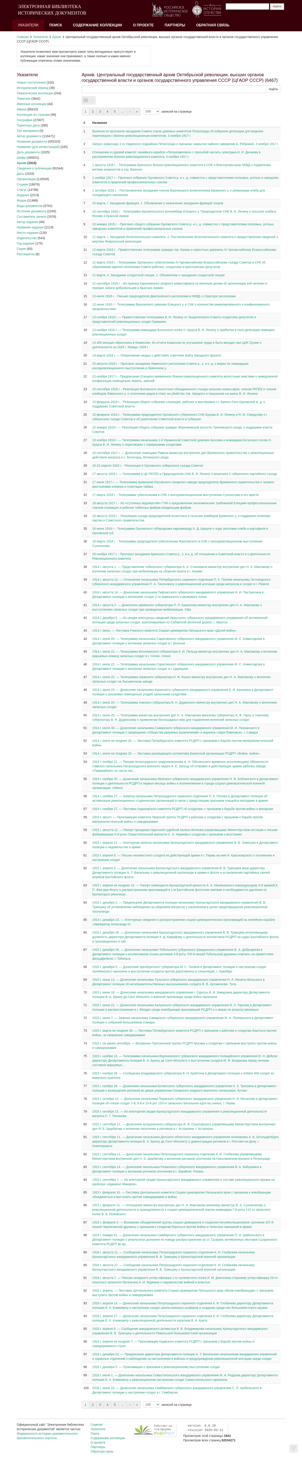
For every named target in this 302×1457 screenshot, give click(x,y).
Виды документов (30, 206)
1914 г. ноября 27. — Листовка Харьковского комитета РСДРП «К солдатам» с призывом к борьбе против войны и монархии (182, 809)
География (24, 120)
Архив (56, 37)
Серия (21, 249)
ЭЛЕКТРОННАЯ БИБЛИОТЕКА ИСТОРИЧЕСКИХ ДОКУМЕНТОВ (52, 9)
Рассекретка (26, 254)
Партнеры (175, 25)
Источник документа (31, 211)
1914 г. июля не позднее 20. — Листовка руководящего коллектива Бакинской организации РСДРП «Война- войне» (176, 753)
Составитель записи (31, 216)
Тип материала (28, 131)
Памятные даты (28, 125)
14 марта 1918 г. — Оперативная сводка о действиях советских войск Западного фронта (156, 355)
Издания (23, 195)
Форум (21, 200)
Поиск (55, 25)
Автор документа (29, 136)
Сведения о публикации (34, 168)
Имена (21, 109)
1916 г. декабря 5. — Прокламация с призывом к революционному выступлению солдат (156, 1367)
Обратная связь (213, 25)
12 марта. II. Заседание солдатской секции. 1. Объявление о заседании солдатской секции (158, 275)
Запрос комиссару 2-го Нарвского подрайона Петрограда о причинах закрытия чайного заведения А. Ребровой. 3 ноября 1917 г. (185, 144)
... (122, 111)
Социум (22, 184)
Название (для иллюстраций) (38, 147)
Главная (23, 37)
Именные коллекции (31, 104)
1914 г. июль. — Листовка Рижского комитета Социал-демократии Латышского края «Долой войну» (164, 630)
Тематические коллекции (35, 93)
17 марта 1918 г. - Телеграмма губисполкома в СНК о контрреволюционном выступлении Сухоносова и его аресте (175, 495)
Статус (22, 190)
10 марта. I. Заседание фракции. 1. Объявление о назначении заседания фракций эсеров (157, 203)
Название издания (30, 227)
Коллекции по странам (33, 114)
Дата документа (28, 152)
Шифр (21, 157)
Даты (20, 173)
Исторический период (32, 88)
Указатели (28, 25)
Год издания (25, 243)
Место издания (28, 232)
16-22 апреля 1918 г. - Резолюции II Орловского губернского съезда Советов (147, 465)
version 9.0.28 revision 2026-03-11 (205, 1428)
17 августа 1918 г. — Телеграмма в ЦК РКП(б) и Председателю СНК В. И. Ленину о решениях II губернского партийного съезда (184, 474)
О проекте (143, 25)
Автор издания (27, 222)
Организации (26, 179)
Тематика (23, 98)
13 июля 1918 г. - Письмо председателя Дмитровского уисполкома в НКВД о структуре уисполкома (164, 296)
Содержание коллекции (97, 25)
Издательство (27, 238)
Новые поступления (31, 82)
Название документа (32, 141)
